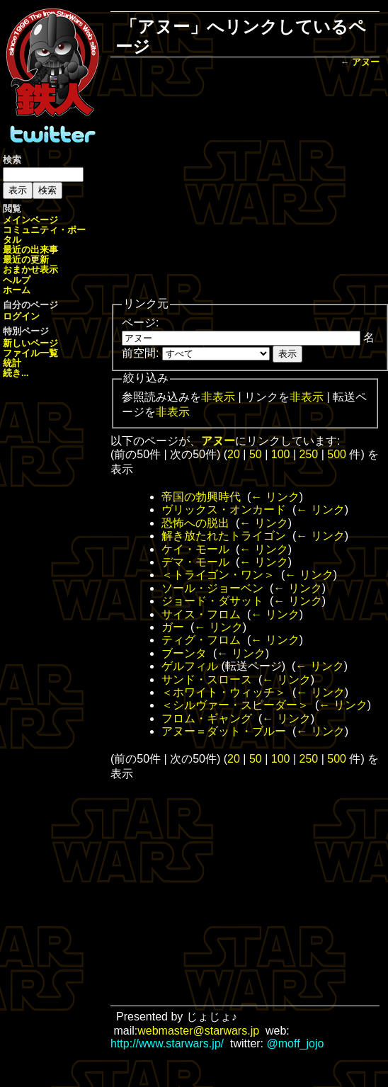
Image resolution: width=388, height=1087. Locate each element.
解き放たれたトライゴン (223, 536)
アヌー (366, 62)
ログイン (21, 316)
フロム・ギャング (206, 718)
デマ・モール (195, 562)
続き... (16, 373)
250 (309, 454)
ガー (172, 627)
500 (336, 454)
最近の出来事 (30, 249)
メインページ (30, 220)
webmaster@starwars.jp (198, 1031)
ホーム (16, 290)
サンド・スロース (206, 679)
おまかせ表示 (30, 269)
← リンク (275, 497)
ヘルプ (16, 280)
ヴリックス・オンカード (223, 509)
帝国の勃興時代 (201, 497)
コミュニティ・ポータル (44, 234)
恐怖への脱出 (195, 523)
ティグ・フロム (201, 640)
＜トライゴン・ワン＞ (218, 575)
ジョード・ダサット (212, 601)
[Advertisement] (245, 183)
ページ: (140, 323)
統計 (12, 363)
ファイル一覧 (30, 353)
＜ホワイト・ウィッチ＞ (223, 692)
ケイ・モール (195, 549)
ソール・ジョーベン (212, 588)
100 (280, 454)
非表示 (218, 397)
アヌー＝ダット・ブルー (223, 731)
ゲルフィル (189, 666)
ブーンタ (184, 653)
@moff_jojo (295, 1043)
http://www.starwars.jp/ (167, 1043)
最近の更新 (26, 259)
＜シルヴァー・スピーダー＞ (235, 705)
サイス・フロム (201, 614)
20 (233, 454)
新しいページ (30, 343)
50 (255, 454)
